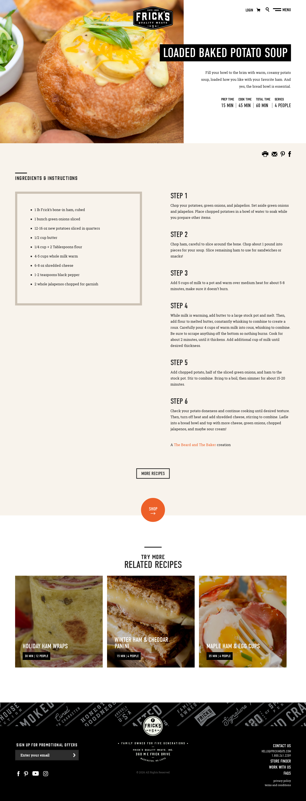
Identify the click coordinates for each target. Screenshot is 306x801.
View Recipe (214, 123)
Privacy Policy (282, 775)
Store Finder (280, 755)
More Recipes (153, 473)
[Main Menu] (277, 9)
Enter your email (35, 749)
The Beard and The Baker (195, 444)
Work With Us (280, 761)
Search (267, 9)
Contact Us (282, 740)
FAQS (287, 767)
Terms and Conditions (278, 780)
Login (249, 10)
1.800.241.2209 (281, 750)
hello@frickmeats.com (276, 746)
